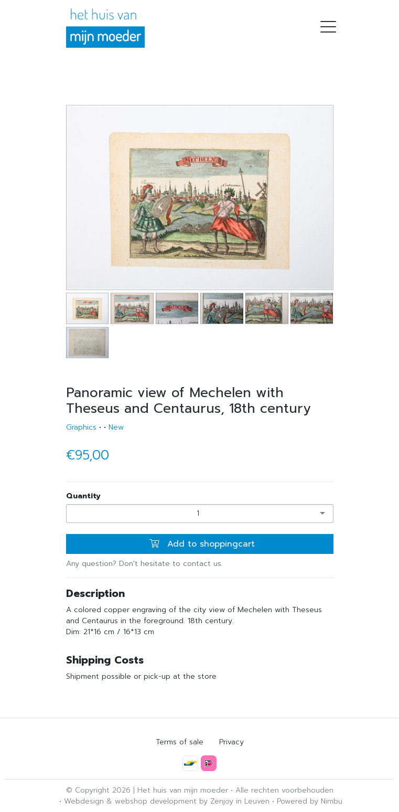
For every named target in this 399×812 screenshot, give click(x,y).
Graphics (81, 427)
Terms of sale (179, 741)
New (116, 427)
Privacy (231, 741)
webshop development (156, 801)
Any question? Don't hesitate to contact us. (144, 563)
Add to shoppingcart (202, 544)
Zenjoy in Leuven (239, 801)
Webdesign (84, 801)
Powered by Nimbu (309, 801)
